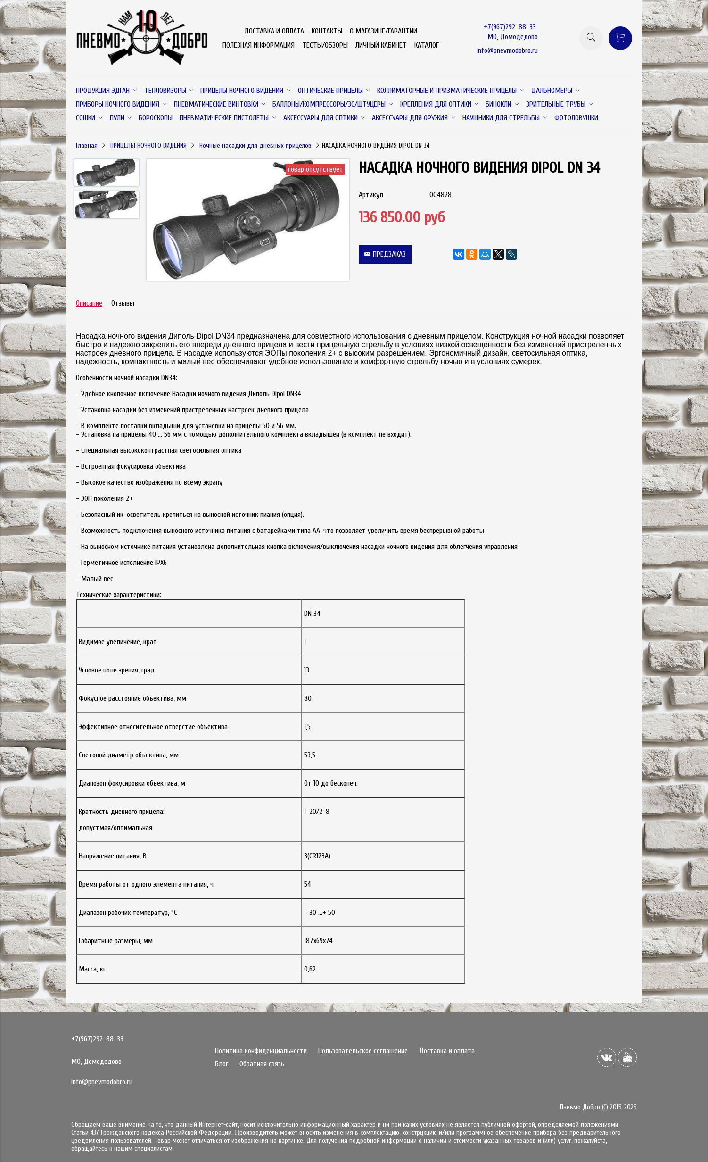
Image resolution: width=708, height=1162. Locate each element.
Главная (87, 145)
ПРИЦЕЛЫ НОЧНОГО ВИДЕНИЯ (148, 145)
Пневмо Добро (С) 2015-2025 (598, 1107)
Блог (221, 1064)
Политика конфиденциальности (261, 1050)
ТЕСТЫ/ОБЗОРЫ (325, 45)
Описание (89, 303)
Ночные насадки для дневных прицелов (255, 145)
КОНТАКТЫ (327, 31)
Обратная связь (261, 1064)
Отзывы (122, 303)
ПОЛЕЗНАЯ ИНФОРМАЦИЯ (258, 45)
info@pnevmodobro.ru (507, 50)
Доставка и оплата (447, 1050)
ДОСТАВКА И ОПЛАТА (274, 31)
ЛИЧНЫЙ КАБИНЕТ (381, 45)
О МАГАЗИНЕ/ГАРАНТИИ (383, 31)
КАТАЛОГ (426, 45)
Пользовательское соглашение (363, 1050)
